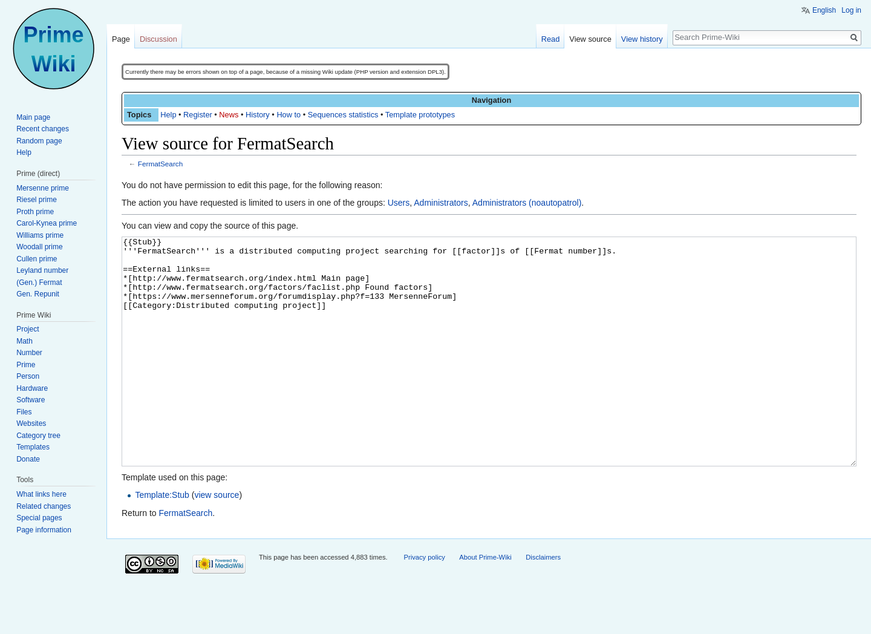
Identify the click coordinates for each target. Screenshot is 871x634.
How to (288, 114)
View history (642, 39)
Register (197, 114)
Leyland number (42, 270)
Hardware (32, 388)
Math (24, 341)
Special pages (39, 518)
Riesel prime (36, 199)
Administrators (441, 203)
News (228, 114)
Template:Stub (162, 540)
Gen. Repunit (37, 294)
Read (550, 39)
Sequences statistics (343, 114)
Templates (33, 447)
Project (27, 329)
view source (216, 540)
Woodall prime (39, 247)
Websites (31, 423)
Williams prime (40, 235)
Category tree (38, 435)
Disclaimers (543, 602)
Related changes (43, 506)
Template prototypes (420, 114)
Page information (43, 530)
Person (27, 376)
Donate (28, 459)
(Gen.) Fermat (39, 282)
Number (29, 352)
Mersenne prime (42, 188)
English (824, 10)
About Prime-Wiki (485, 602)
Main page (33, 117)
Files (23, 412)
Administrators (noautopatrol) (527, 203)
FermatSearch (160, 164)
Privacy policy (424, 602)
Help (168, 114)
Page (121, 39)
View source (590, 39)
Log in (851, 10)
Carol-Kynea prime (46, 223)
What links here (41, 494)
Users (399, 203)
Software (30, 400)
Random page (39, 141)
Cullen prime (36, 259)
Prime (25, 365)
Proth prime (35, 212)
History (258, 114)
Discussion (158, 39)
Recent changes (42, 129)
